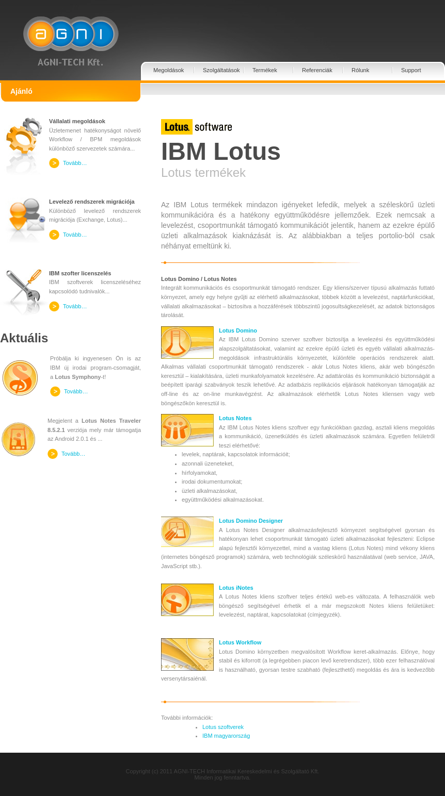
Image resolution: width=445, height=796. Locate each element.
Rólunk (360, 70)
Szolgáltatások (221, 70)
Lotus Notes (235, 418)
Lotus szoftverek (223, 727)
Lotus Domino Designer (251, 521)
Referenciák (317, 70)
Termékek (264, 70)
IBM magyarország (226, 736)
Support (411, 70)
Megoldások (168, 70)
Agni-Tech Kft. (70, 33)
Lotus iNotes (236, 588)
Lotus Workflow (240, 642)
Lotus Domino (238, 330)
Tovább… (75, 163)
